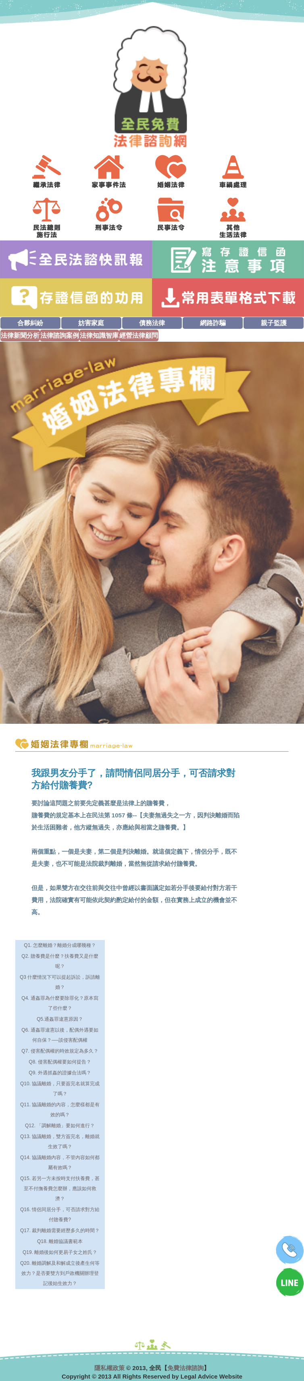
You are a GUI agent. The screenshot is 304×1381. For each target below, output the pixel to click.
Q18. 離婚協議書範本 (60, 1241)
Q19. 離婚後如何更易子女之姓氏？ (60, 1252)
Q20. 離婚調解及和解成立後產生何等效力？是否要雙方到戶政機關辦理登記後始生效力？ (60, 1273)
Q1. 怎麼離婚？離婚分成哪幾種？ (60, 945)
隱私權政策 (109, 1367)
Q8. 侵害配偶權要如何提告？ (60, 1062)
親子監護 (274, 323)
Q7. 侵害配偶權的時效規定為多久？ (59, 1051)
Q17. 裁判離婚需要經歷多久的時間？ (60, 1230)
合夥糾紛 (30, 323)
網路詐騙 (213, 323)
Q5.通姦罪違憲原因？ (60, 1019)
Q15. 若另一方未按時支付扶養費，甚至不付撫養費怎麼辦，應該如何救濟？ (60, 1188)
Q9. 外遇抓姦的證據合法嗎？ (60, 1073)
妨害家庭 (91, 323)
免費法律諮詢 (185, 1367)
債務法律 (152, 323)
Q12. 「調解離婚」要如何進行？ (60, 1125)
